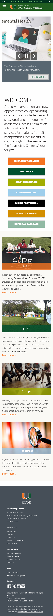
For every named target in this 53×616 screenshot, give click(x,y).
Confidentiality (26, 193)
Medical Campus (26, 214)
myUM (10, 535)
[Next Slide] (34, 56)
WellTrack (26, 172)
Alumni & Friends (14, 554)
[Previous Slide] (19, 56)
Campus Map (12, 573)
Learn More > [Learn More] (38, 77)
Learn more (9, 292)
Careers (10, 562)
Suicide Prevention (26, 203)
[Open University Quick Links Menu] (49, 1)
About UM (11, 532)
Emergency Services (26, 161)
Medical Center (13, 557)
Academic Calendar (15, 541)
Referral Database (26, 224)
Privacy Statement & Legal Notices (20, 601)
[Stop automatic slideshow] (26, 56)
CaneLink (11, 538)
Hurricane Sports (14, 559)
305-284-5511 (12, 522)
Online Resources (26, 182)
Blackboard (12, 544)
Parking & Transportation (17, 576)
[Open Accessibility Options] (3, 1)
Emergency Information (16, 598)
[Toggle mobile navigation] (4, 7)
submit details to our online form (30, 612)
